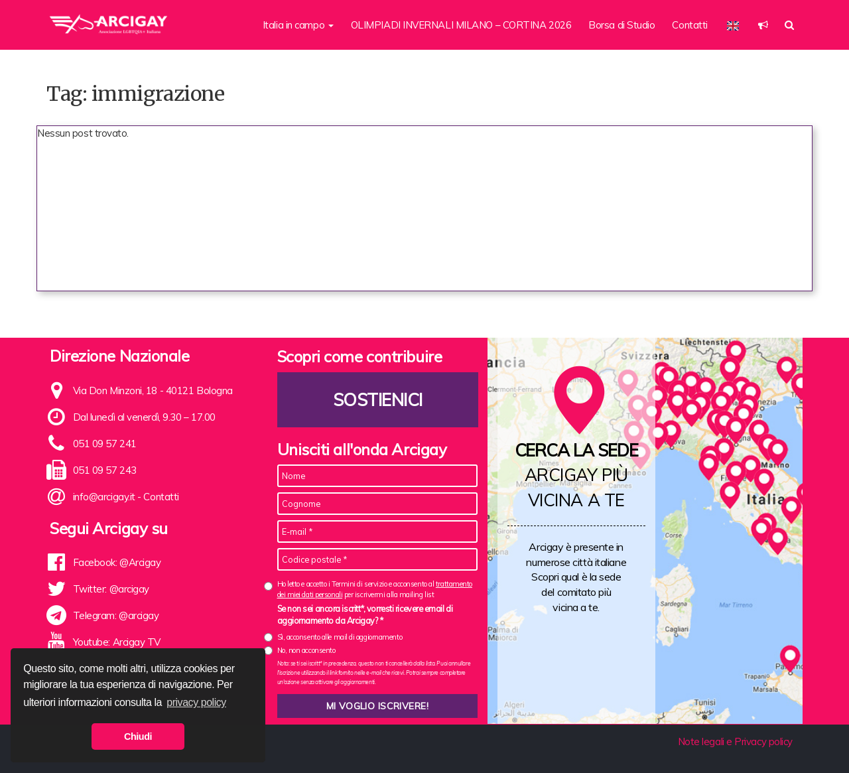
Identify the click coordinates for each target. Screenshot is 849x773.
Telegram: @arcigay (116, 615)
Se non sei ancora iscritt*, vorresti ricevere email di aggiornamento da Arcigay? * (365, 614)
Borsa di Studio (621, 25)
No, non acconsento (306, 650)
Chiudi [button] (138, 736)
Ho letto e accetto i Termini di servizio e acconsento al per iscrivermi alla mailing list (374, 588)
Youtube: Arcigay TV (117, 642)
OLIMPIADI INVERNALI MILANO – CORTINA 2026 (461, 25)
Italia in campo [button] (298, 25)
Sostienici (377, 400)
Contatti (689, 25)
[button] (763, 25)
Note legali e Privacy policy (735, 741)
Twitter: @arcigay (111, 589)
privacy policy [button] (196, 702)
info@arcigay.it (104, 496)
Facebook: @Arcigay (117, 562)
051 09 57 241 (105, 443)
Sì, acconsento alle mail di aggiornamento (340, 637)
